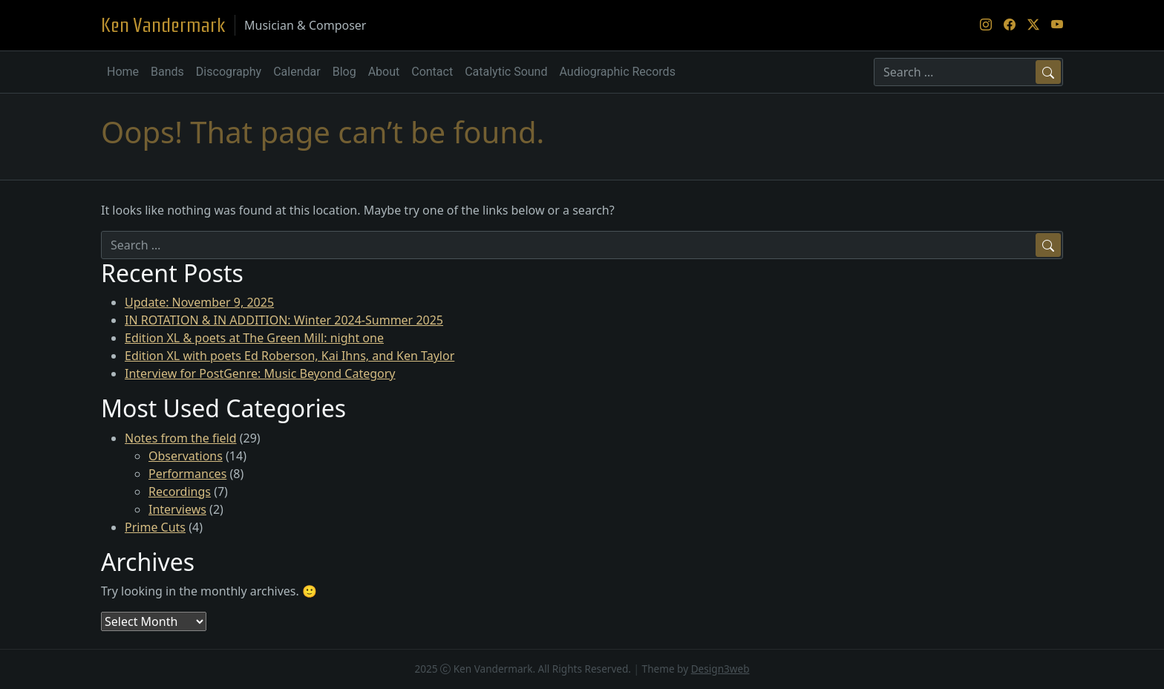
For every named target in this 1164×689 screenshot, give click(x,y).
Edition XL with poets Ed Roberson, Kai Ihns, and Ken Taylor (289, 355)
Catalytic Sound (506, 72)
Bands (167, 72)
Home (123, 72)
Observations (185, 456)
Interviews (177, 509)
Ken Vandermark (163, 25)
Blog (344, 72)
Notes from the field (181, 438)
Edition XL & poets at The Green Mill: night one (254, 338)
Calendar (296, 72)
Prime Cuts (155, 527)
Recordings (179, 491)
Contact (432, 72)
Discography (228, 72)
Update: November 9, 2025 (199, 302)
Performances (187, 474)
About (384, 72)
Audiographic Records (617, 72)
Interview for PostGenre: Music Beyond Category (260, 373)
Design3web (720, 669)
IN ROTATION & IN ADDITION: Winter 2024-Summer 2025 (284, 320)
